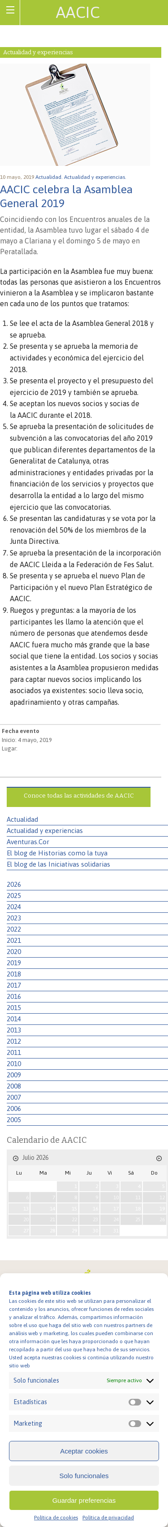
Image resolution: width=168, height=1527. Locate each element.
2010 (14, 1063)
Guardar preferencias (84, 1500)
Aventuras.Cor (28, 842)
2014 (14, 1019)
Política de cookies (56, 1517)
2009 (14, 1075)
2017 (14, 985)
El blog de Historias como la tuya (57, 853)
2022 (14, 929)
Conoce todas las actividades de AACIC (79, 795)
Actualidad (22, 819)
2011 (14, 1052)
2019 (14, 963)
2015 (14, 1007)
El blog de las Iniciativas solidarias (58, 864)
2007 (14, 1097)
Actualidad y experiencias (45, 830)
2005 (14, 1120)
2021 (14, 940)
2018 (14, 974)
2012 (14, 1041)
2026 (14, 884)
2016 (14, 996)
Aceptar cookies (84, 1451)
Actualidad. (49, 177)
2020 (14, 951)
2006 (14, 1108)
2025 (14, 895)
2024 (14, 907)
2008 (14, 1086)
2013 (14, 1030)
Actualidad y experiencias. (96, 177)
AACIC (78, 12)
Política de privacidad (108, 1517)
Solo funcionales (83, 1475)
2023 (14, 918)
